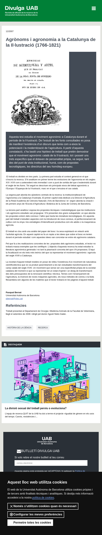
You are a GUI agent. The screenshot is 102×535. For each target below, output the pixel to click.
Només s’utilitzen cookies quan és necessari (42, 506)
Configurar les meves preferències (35, 514)
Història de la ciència (19, 328)
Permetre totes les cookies (30, 523)
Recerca (43, 328)
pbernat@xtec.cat (14, 298)
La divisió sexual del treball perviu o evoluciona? (36, 408)
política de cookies (43, 497)
